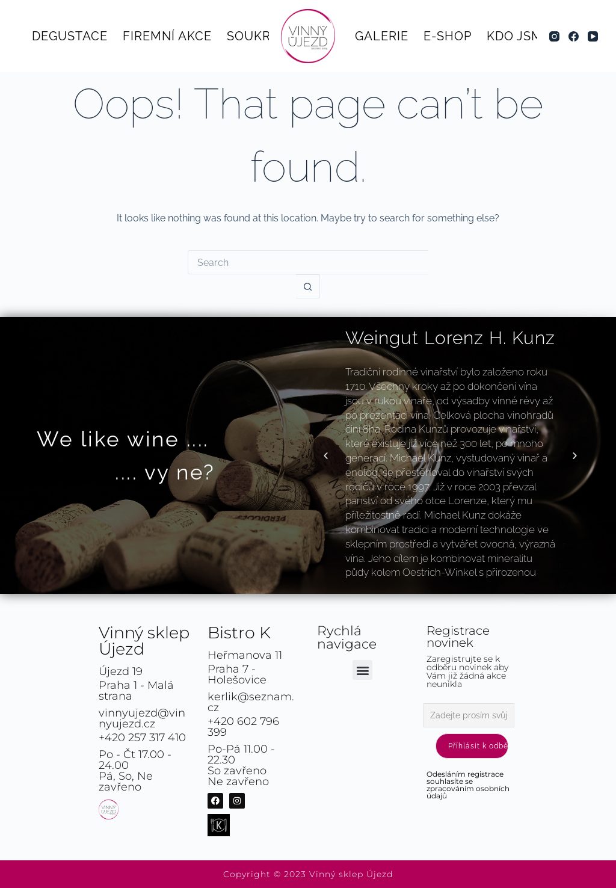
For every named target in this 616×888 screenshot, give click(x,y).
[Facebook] (573, 36)
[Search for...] (308, 262)
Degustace (70, 36)
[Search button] (308, 286)
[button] (325, 455)
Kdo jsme (518, 36)
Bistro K (239, 633)
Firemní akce (167, 36)
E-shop (448, 36)
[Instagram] (554, 36)
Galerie (381, 36)
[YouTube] (593, 36)
